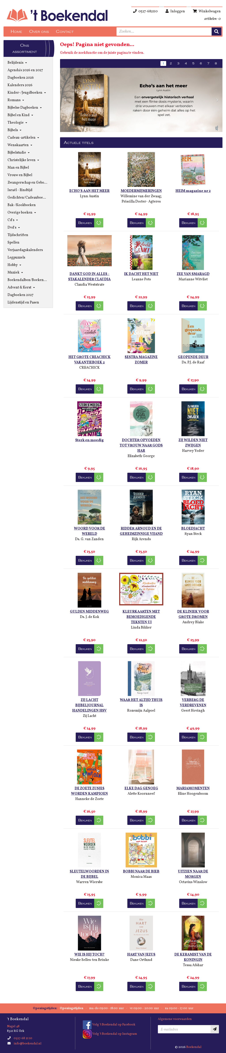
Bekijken (85, 223)
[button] (65, 100)
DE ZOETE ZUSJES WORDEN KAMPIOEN (89, 791)
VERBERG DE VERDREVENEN (193, 703)
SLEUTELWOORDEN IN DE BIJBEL (89, 874)
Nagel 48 (13, 1026)
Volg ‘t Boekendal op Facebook (109, 1025)
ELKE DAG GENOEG (141, 788)
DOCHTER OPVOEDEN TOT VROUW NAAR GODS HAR (141, 445)
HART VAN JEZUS (141, 954)
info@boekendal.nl (27, 1044)
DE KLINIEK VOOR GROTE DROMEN (193, 614)
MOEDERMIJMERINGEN (141, 191)
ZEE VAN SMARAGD (193, 274)
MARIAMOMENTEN (193, 788)
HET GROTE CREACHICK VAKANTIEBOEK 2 (89, 360)
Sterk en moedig (89, 440)
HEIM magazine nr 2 (193, 191)
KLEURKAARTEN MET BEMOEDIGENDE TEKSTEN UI (141, 617)
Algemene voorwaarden (175, 1019)
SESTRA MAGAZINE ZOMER (141, 360)
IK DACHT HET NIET (141, 274)
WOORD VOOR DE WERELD (89, 531)
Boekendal (194, 1047)
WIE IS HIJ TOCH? (89, 954)
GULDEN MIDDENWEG (89, 611)
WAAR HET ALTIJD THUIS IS (141, 703)
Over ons (39, 31)
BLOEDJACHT (193, 528)
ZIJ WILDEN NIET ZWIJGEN (193, 443)
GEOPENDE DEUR (193, 357)
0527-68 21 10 (23, 1038)
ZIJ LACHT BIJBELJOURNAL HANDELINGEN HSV (89, 705)
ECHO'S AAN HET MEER (89, 191)
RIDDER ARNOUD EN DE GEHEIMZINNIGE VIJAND (141, 531)
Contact (64, 31)
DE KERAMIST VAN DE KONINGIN (193, 957)
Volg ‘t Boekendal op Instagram (110, 1034)
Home (16, 31)
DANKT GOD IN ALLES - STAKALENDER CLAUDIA (89, 277)
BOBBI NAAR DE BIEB (141, 871)
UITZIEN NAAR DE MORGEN (193, 874)
